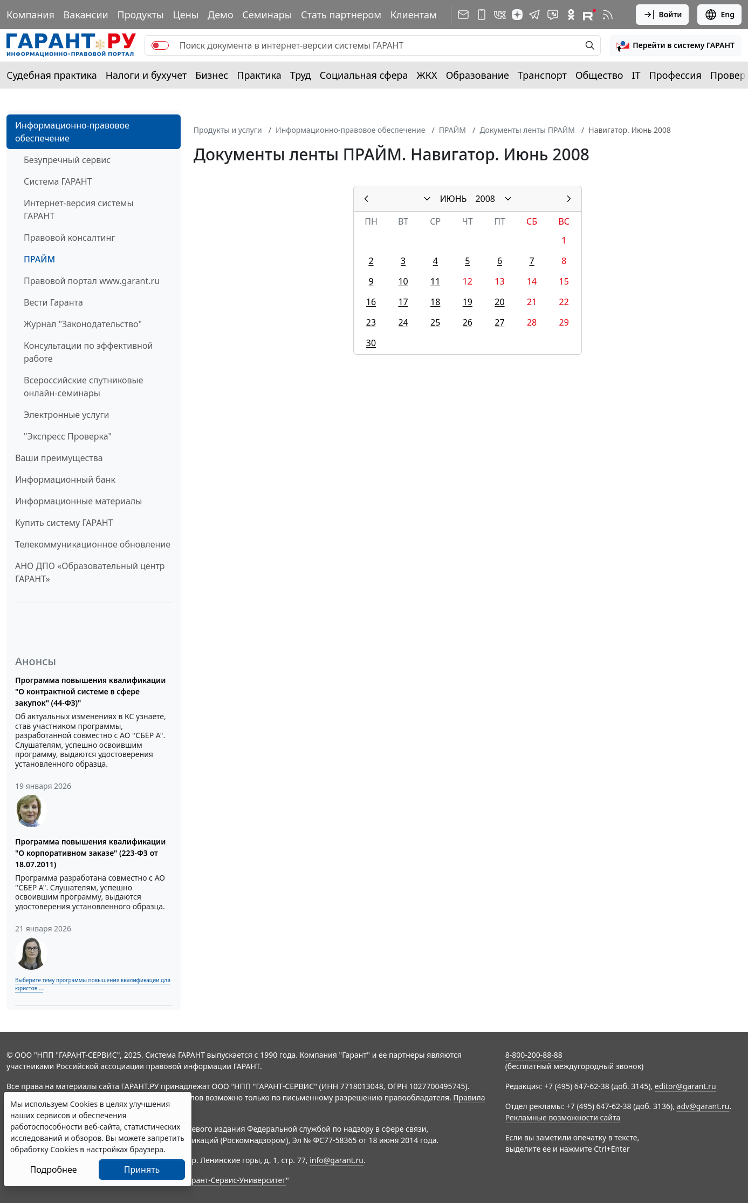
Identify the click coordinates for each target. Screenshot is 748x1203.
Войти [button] (662, 14)
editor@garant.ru (685, 1086)
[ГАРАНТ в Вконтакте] (499, 14)
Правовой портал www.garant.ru (92, 281)
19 (467, 302)
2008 (485, 199)
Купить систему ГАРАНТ (64, 523)
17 (403, 302)
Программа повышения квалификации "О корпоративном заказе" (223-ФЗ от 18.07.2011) (90, 852)
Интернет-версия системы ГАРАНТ (79, 209)
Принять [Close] (142, 1169)
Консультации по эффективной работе (88, 352)
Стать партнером (341, 14)
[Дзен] (517, 14)
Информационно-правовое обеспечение (72, 131)
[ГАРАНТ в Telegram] (534, 14)
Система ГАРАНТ (58, 181)
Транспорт (542, 75)
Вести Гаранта (53, 302)
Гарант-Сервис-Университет (235, 1180)
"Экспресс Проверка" (68, 436)
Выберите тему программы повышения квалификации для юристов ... (92, 984)
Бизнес (211, 75)
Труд (300, 75)
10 (403, 281)
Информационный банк (65, 479)
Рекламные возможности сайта (563, 1117)
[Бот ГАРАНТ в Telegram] (552, 14)
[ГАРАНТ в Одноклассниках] (571, 14)
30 (371, 343)
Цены (185, 14)
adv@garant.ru (703, 1106)
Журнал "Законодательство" (83, 324)
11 (435, 281)
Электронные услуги (66, 415)
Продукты (140, 14)
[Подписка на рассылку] (463, 14)
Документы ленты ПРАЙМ (526, 130)
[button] (675, 45)
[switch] (160, 45)
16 (371, 302)
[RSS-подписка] (607, 14)
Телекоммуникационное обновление (92, 544)
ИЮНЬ (453, 199)
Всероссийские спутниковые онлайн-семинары (83, 386)
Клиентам (413, 14)
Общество (599, 75)
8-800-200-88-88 (533, 1055)
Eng (719, 14)
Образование (477, 75)
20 (499, 302)
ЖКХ (427, 75)
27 (499, 322)
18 (435, 302)
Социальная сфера (364, 75)
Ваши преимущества (59, 458)
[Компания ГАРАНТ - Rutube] (589, 14)
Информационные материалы (78, 501)
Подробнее (53, 1169)
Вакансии (86, 14)
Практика (259, 75)
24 (403, 322)
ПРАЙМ (39, 259)
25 (435, 322)
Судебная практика (51, 75)
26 (467, 322)
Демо (221, 14)
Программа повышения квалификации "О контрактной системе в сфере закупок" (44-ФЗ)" (90, 691)
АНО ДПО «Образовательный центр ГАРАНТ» (90, 572)
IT (636, 75)
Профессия (675, 75)
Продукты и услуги (228, 130)
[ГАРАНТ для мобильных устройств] (481, 14)
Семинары (267, 14)
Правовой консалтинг (69, 238)
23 (371, 322)
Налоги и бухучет (146, 75)
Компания (30, 14)
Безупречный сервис (67, 160)
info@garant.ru (336, 1160)
